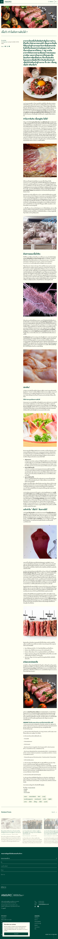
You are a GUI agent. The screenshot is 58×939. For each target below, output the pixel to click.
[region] (16, 929)
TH (55, 1)
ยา (1, 921)
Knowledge (3, 40)
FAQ (35, 929)
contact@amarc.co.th (44, 904)
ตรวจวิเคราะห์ (38, 799)
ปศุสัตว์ (49, 799)
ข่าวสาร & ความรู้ (38, 923)
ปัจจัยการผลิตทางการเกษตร (6, 919)
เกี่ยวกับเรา (37, 917)
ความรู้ (43, 796)
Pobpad (25, 789)
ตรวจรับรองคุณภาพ (28, 799)
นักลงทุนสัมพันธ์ (38, 921)
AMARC (8, 1)
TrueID (25, 790)
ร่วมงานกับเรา (37, 927)
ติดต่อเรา (51, 1)
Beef (39, 796)
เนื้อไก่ (40, 801)
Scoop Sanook (31, 787)
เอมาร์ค (45, 801)
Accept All (16, 933)
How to (36, 919)
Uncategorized (4, 42)
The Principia (27, 792)
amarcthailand (32, 796)
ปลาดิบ (44, 799)
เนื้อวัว (30, 801)
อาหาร (25, 801)
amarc (25, 796)
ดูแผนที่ (3, 908)
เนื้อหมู (35, 801)
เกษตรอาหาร (3, 917)
